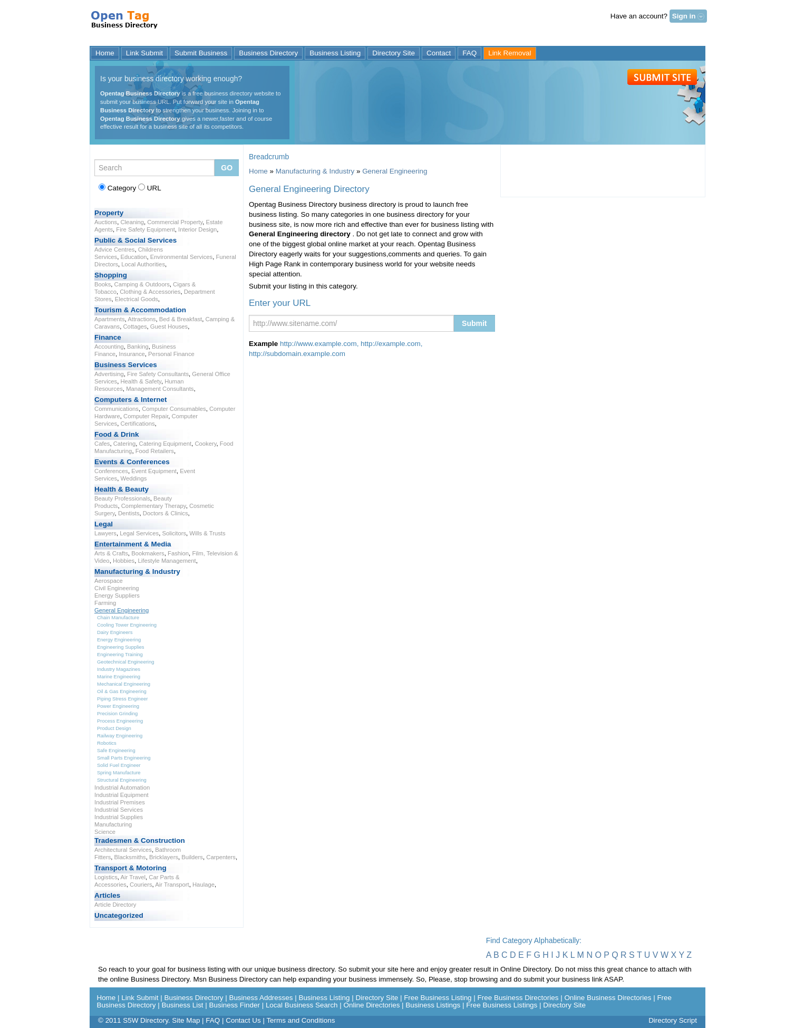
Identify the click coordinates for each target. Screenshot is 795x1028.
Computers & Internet (130, 399)
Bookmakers (147, 553)
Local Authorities (143, 264)
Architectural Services (123, 850)
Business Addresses (261, 998)
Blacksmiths (130, 857)
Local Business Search (302, 1005)
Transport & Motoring (130, 868)
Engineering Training (120, 654)
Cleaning (131, 222)
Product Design (114, 728)
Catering (124, 443)
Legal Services (139, 533)
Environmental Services (181, 257)
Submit (662, 77)
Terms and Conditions (300, 1020)
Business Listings (432, 1005)
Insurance (131, 354)
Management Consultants (159, 389)
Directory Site (393, 53)
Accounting (109, 346)
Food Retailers (154, 451)
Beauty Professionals (122, 498)
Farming (105, 603)
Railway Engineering (119, 735)
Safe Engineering (116, 750)
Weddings (133, 478)
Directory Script (672, 1020)
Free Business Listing (437, 998)
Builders (192, 857)
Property (108, 213)
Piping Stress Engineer (122, 699)
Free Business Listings (501, 1005)
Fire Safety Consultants (158, 374)
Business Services (125, 365)
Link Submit (144, 53)
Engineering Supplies (120, 647)
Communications (116, 409)
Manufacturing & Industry (137, 571)
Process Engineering (120, 721)
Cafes (102, 443)
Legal (103, 524)
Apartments (109, 319)
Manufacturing (113, 824)
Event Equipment (154, 471)
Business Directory (268, 53)
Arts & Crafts (111, 553)
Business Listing (335, 53)
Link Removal (509, 53)
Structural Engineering (122, 780)
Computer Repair (145, 416)
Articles (107, 895)
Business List (182, 1005)
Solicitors (174, 533)
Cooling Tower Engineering (127, 625)
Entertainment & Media (132, 544)
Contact (438, 53)
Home (104, 53)
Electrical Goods (136, 299)
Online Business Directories (607, 998)
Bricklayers (163, 857)
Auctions (105, 222)
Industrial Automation (122, 787)
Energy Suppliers (117, 595)
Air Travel (133, 877)
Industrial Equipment (121, 795)
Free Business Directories (518, 998)
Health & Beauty (121, 489)
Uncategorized (118, 915)
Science (104, 832)
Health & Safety (140, 381)
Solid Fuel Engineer (119, 765)
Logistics (106, 877)
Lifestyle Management (167, 561)
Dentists (129, 513)
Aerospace (108, 581)
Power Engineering (118, 706)
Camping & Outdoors (142, 284)
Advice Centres (114, 249)
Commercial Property (174, 222)
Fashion (178, 553)
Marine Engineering (118, 676)
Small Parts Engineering (124, 758)
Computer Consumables (174, 409)
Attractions (142, 319)
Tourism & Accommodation (140, 310)
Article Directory (115, 904)
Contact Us (243, 1020)
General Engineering (121, 610)
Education (133, 257)
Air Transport (172, 884)
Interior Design (197, 229)
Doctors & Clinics (165, 513)
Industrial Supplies (118, 817)
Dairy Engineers (114, 632)
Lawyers (105, 533)
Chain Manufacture (118, 617)
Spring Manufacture (119, 772)
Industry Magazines (118, 669)
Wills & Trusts (207, 533)
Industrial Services (118, 809)
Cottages (135, 326)
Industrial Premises (119, 802)
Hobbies (123, 561)
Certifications (137, 423)
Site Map (186, 1020)
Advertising (109, 374)
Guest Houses (169, 326)
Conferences (111, 471)
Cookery (205, 443)
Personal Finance (171, 354)
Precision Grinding (117, 713)
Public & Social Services (135, 240)
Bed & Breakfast (180, 319)
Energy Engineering (119, 639)
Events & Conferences (132, 462)
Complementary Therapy (153, 506)
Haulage (203, 884)
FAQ (469, 53)
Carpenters (221, 857)
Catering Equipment (165, 443)
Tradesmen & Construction (139, 840)
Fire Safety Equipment (145, 229)
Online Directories (372, 1005)
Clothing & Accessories (150, 292)
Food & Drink (116, 434)
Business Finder (234, 1005)
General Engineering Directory (125, 23)
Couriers (141, 884)
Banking (138, 346)
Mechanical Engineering (123, 684)
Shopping (110, 275)
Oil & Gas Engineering (122, 691)
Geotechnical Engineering (125, 662)
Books (102, 284)
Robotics (107, 743)
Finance (107, 337)
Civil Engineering (116, 588)
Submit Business (200, 53)
